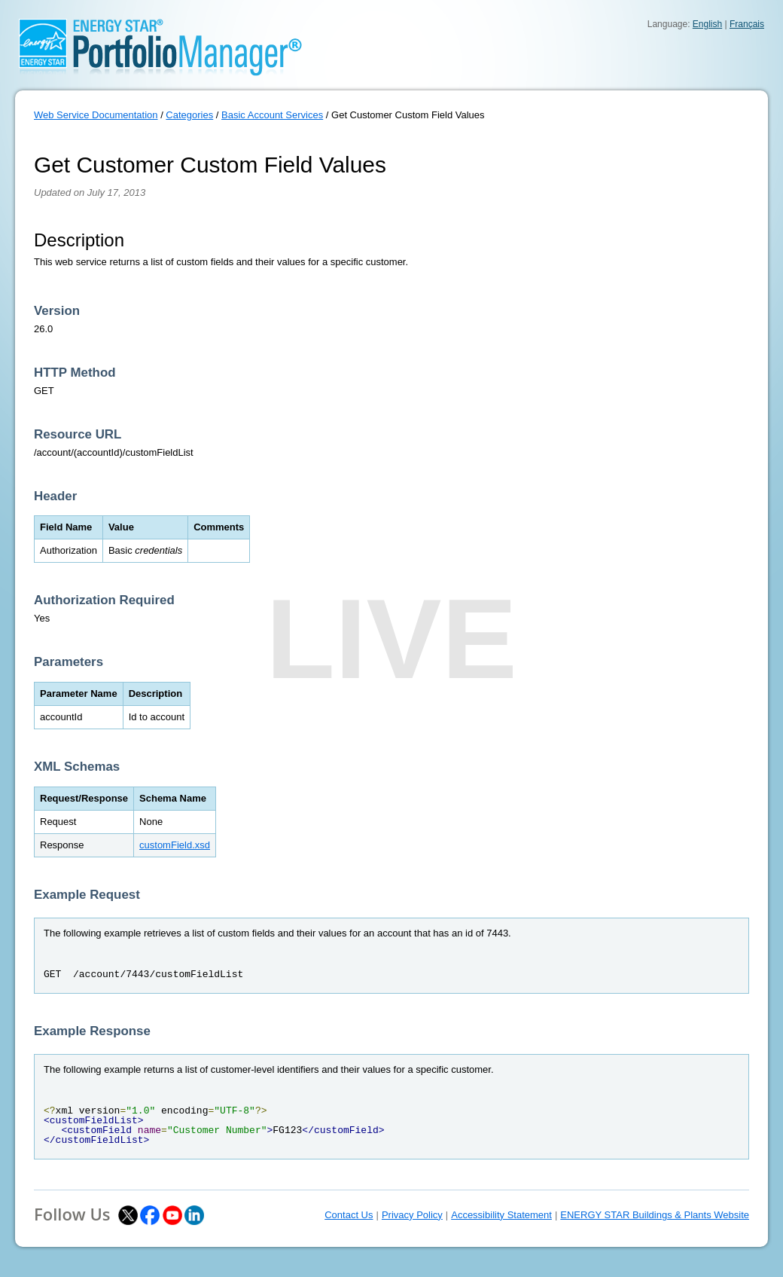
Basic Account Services (272, 115)
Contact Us (348, 1214)
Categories (189, 115)
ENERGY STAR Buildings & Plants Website (654, 1214)
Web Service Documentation (96, 115)
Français (747, 24)
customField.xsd (174, 845)
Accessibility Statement (501, 1214)
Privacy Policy (412, 1214)
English (707, 24)
